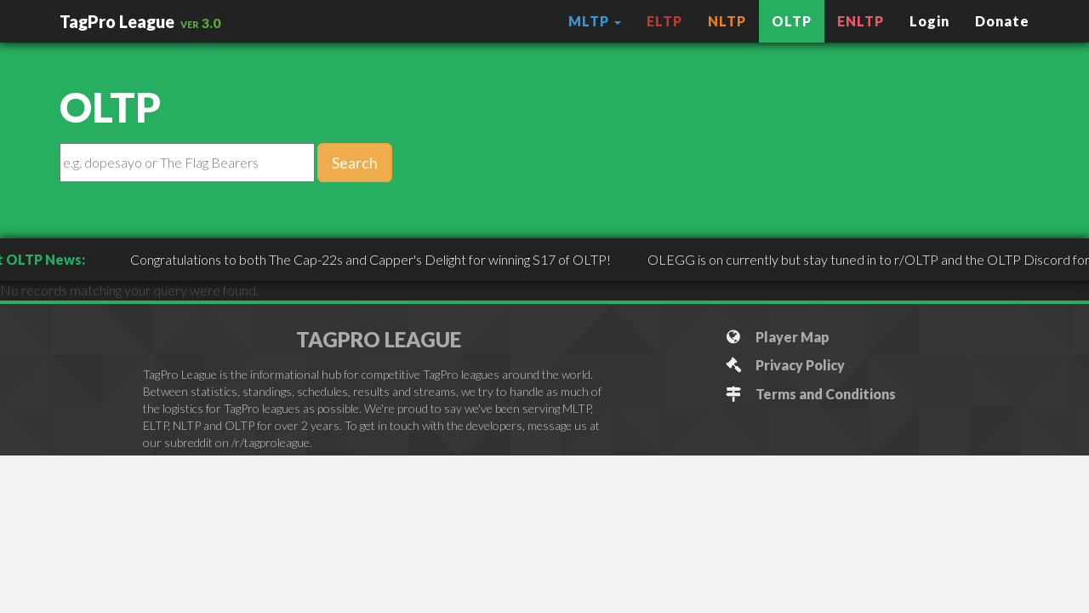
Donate (1002, 21)
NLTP (727, 21)
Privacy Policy (785, 365)
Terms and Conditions (810, 394)
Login (929, 21)
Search (355, 162)
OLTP (792, 21)
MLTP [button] (594, 21)
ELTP (664, 21)
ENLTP (860, 21)
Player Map (777, 337)
